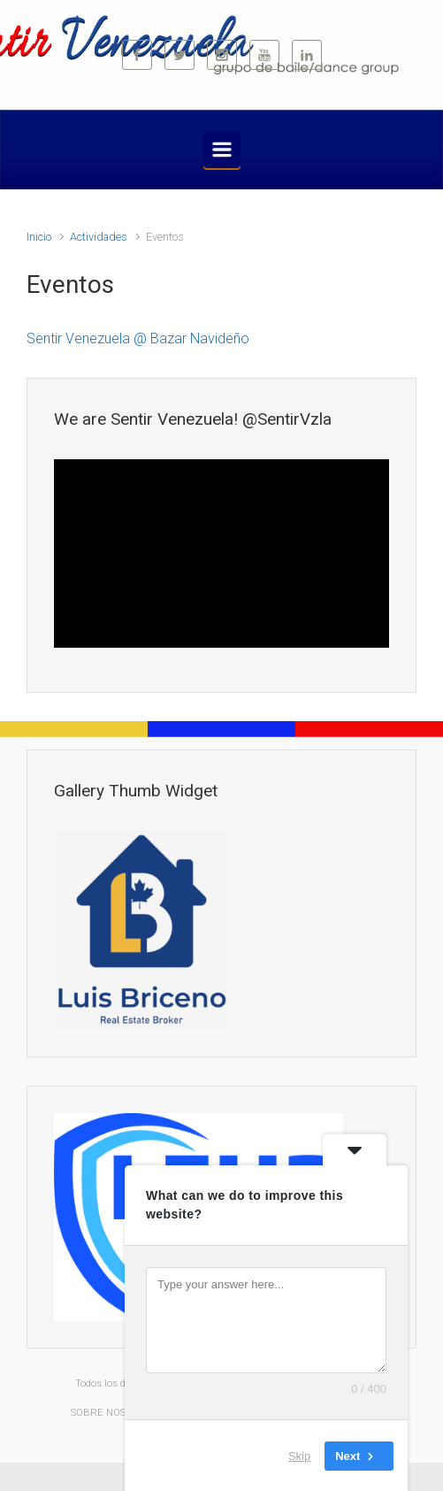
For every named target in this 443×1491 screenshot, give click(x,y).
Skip (299, 1455)
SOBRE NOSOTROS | (118, 1412)
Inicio (39, 236)
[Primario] (222, 149)
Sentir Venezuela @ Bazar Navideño (138, 338)
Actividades (98, 236)
